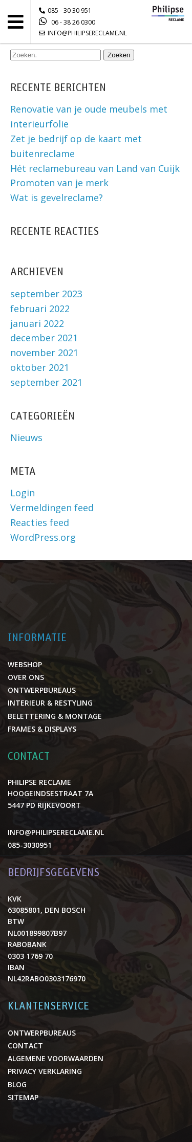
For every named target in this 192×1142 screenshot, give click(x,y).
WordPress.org (43, 537)
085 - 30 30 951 (65, 10)
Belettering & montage (55, 716)
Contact (25, 1045)
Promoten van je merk (59, 183)
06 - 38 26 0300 (67, 21)
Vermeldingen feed (52, 507)
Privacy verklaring (45, 1071)
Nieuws (26, 437)
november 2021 (44, 352)
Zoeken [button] (119, 55)
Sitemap (23, 1097)
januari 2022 (37, 323)
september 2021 (46, 382)
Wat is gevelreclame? (56, 197)
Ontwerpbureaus (42, 690)
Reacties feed (39, 522)
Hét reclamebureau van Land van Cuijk (95, 168)
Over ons (26, 677)
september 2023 (46, 294)
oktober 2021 (39, 367)
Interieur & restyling (50, 703)
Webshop (25, 664)
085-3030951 (30, 845)
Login (22, 493)
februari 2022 (40, 308)
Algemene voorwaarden (55, 1058)
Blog (17, 1084)
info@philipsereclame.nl (83, 33)
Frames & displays (42, 729)
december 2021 (44, 338)
